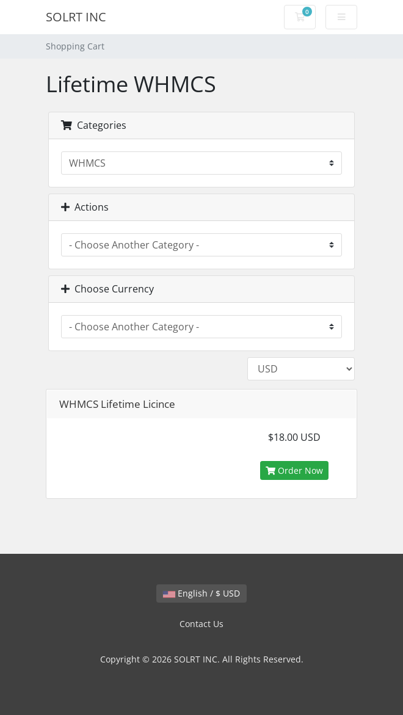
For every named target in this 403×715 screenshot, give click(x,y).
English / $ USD (201, 593)
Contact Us (201, 624)
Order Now (294, 470)
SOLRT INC (76, 17)
